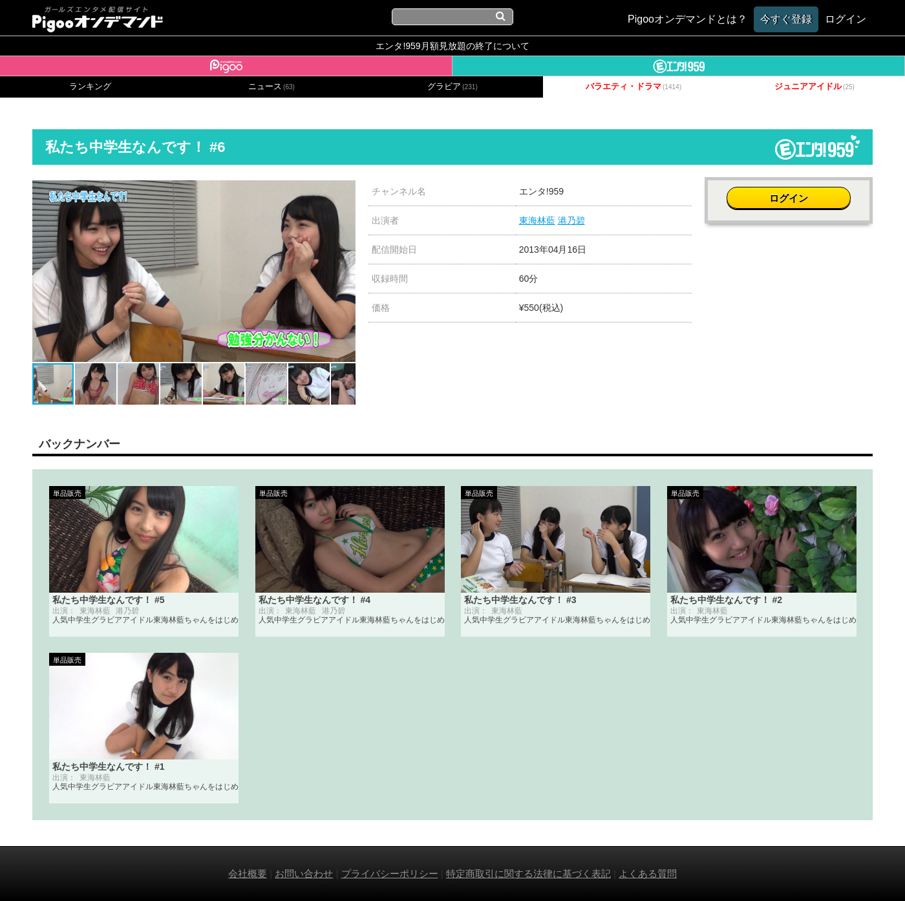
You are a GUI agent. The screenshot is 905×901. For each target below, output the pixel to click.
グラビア (452, 86)
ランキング (90, 86)
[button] (344, 192)
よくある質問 (648, 873)
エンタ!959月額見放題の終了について (452, 46)
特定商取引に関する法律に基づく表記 (528, 873)
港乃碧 (571, 220)
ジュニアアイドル (814, 86)
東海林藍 (537, 220)
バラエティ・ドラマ (633, 86)
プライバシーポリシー (389, 873)
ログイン (788, 198)
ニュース (271, 86)
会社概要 (247, 873)
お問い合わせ (304, 873)
